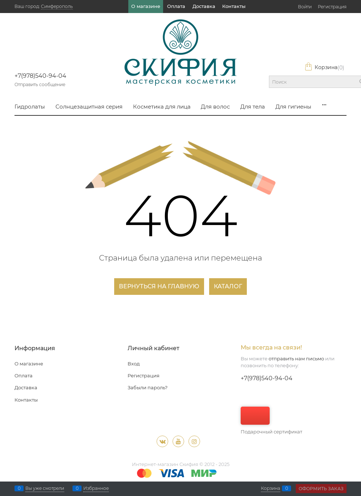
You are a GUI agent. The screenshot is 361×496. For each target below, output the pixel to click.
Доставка (203, 6)
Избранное (96, 488)
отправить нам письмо (296, 358)
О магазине (145, 6)
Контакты (233, 6)
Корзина (324, 67)
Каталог (228, 286)
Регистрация (332, 6)
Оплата (176, 6)
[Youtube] (178, 441)
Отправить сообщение (39, 84)
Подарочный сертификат (271, 420)
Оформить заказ (321, 488)
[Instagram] (194, 441)
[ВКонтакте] (162, 441)
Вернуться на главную (159, 286)
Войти (305, 6)
